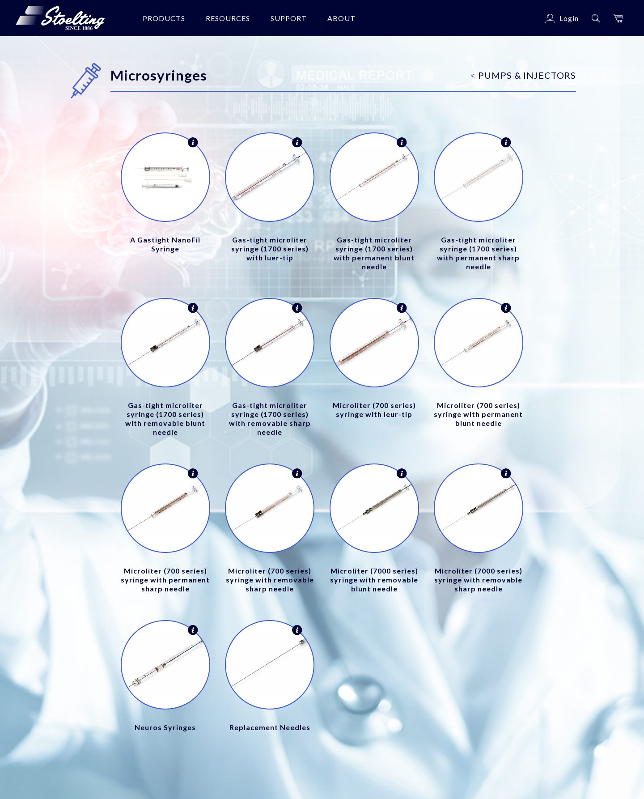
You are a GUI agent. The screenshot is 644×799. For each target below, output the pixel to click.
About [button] (341, 18)
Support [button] (289, 18)
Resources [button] (228, 18)
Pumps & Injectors (523, 75)
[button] (617, 18)
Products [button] (164, 18)
